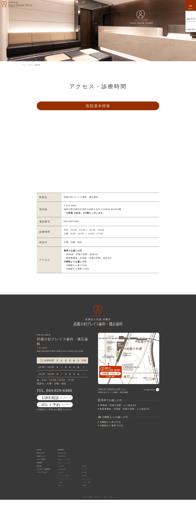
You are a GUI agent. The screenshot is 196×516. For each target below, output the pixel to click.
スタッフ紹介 (43, 464)
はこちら (62, 401)
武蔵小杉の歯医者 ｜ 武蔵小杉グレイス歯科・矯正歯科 (98, 513)
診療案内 (68, 450)
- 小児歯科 (91, 501)
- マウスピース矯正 (72, 487)
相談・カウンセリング (73, 469)
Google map (145, 390)
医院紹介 (41, 469)
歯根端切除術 (69, 460)
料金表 (40, 473)
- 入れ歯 (67, 496)
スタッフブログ (44, 482)
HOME (40, 450)
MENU (190, 8)
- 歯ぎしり (68, 501)
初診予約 (190, 19)
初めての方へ (43, 455)
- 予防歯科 (68, 473)
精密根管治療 (69, 455)
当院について (43, 459)
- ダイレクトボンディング (75, 492)
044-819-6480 (60, 391)
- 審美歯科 (91, 487)
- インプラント (93, 478)
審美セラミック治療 (72, 464)
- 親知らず (68, 483)
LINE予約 (191, 29)
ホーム (24, 65)
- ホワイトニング (94, 492)
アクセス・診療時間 (39, 65)
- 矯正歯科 (91, 483)
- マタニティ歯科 (94, 496)
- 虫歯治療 (91, 473)
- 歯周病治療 (69, 478)
